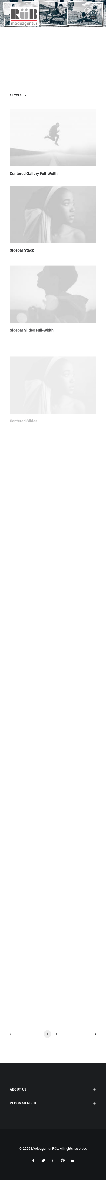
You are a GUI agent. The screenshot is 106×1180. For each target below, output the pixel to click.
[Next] (93, 1036)
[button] (53, 137)
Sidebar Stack (22, 250)
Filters (16, 95)
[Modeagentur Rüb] (24, 16)
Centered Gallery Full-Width (34, 173)
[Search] (77, 16)
